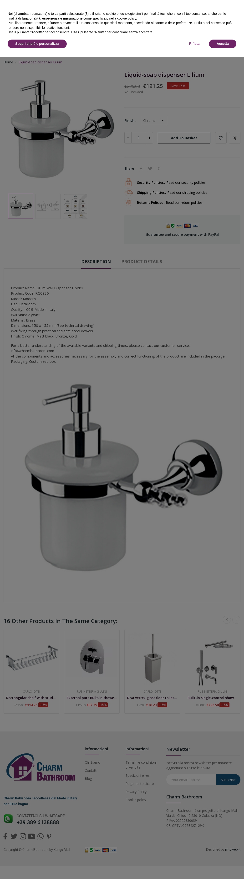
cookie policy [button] (126, 18)
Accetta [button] (223, 44)
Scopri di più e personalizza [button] (37, 44)
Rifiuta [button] (194, 44)
